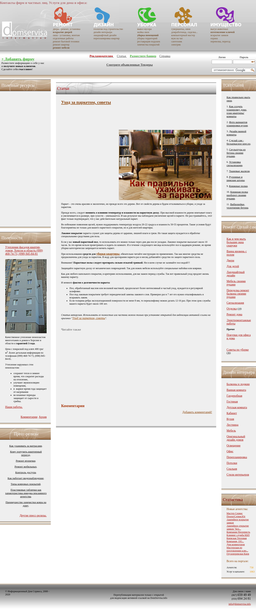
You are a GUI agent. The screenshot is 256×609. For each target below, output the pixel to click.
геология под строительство (108, 29)
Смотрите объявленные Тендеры (129, 64)
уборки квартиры (108, 253)
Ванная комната (236, 390)
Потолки (232, 463)
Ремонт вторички (25, 460)
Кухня (230, 419)
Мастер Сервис (235, 513)
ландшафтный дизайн (104, 35)
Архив (43, 417)
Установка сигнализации (234, 163)
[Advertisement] (21, 158)
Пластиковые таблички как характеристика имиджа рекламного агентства (26, 493)
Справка (164, 56)
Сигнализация (235, 302)
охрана (214, 38)
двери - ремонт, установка (66, 29)
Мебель (231, 430)
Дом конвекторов (236, 544)
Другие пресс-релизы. (33, 515)
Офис (230, 451)
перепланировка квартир (106, 38)
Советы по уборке (238, 349)
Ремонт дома (234, 314)
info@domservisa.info (240, 604)
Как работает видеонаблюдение (26, 478)
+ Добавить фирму (17, 59)
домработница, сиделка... (184, 32)
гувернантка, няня (180, 29)
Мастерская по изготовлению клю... (237, 549)
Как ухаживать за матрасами (25, 445)
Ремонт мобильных (25, 466)
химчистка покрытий (148, 44)
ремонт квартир (61, 44)
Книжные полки (238, 186)
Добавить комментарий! (197, 412)
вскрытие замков (219, 35)
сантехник (176, 41)
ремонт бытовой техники (66, 41)
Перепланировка (237, 457)
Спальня (232, 468)
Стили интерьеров (238, 474)
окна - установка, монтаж (66, 35)
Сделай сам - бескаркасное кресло (238, 142)
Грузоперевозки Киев (238, 553)
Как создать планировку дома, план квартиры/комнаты (237, 111)
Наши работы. (14, 407)
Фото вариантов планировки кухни (237, 124)
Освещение (233, 445)
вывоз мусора (144, 29)
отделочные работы (63, 38)
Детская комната (237, 407)
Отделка (232, 308)
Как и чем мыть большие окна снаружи (236, 242)
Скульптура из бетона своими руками (236, 153)
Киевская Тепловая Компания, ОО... (237, 540)
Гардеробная (234, 395)
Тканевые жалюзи (239, 171)
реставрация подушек (148, 41)
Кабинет (232, 413)
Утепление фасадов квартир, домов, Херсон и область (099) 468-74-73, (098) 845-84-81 (24, 250)
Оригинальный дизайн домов (236, 438)
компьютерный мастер (183, 35)
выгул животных (219, 29)
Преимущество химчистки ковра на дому (26, 504)
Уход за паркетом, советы (88, 318)
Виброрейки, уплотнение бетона (237, 206)
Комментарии (29, 417)
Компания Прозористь (238, 532)
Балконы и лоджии (238, 384)
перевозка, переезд (221, 41)
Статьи (122, 56)
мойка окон (143, 32)
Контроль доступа (25, 472)
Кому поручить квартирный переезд (26, 453)
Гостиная (232, 401)
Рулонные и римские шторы (236, 178)
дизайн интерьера (102, 32)
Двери (230, 260)
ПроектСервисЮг (236, 516)
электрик (176, 44)
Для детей (233, 266)
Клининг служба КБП (238, 535)
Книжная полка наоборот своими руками (237, 195)
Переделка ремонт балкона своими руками (238, 294)
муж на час (177, 38)
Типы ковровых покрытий (25, 484)
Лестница (232, 424)
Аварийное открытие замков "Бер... (238, 527)
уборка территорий (147, 38)
